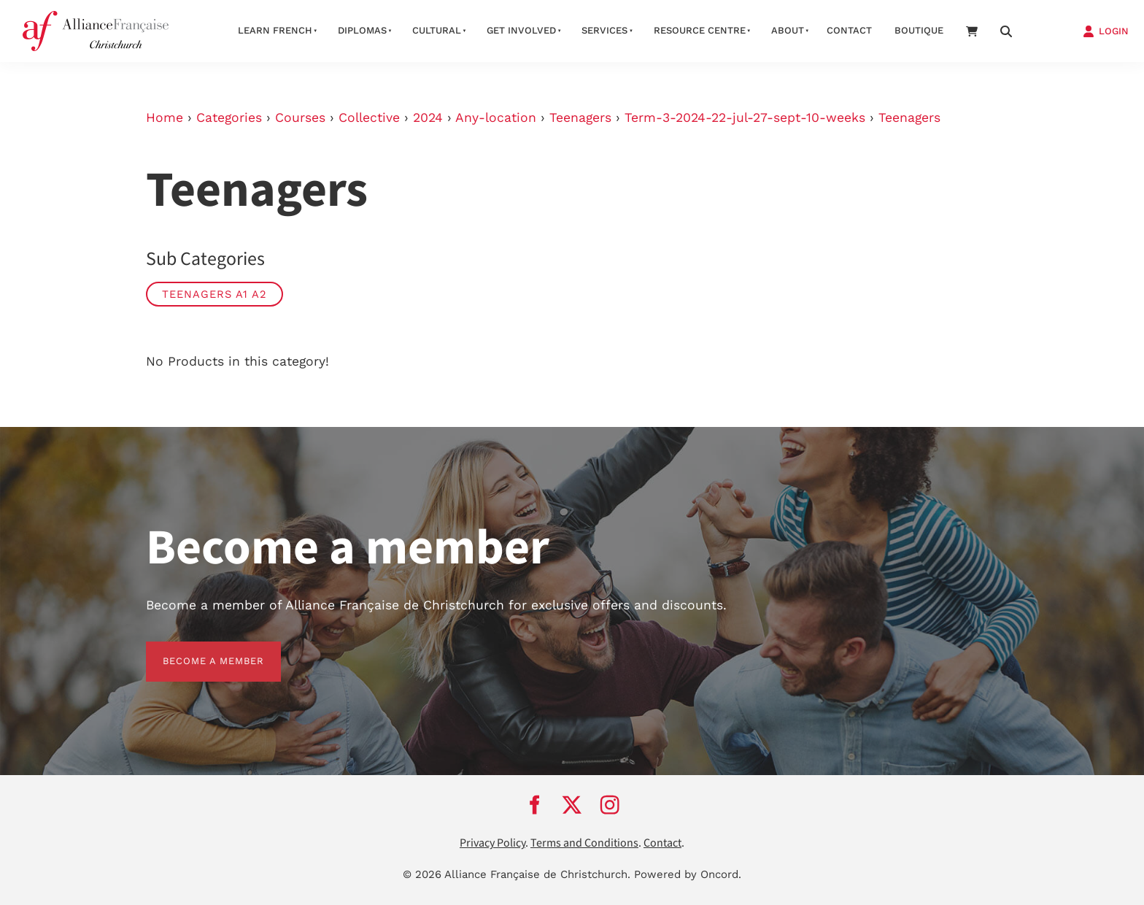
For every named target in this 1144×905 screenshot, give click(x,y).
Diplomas (362, 30)
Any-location (495, 117)
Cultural (436, 30)
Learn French (275, 30)
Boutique (918, 30)
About (787, 30)
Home (164, 117)
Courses (300, 117)
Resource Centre (700, 30)
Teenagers (580, 117)
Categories (229, 117)
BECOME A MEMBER (196, 649)
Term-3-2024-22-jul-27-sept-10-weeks (745, 117)
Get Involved (521, 30)
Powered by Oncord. (687, 874)
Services (604, 30)
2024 (428, 117)
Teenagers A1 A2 (214, 294)
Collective (369, 117)
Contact (849, 30)
